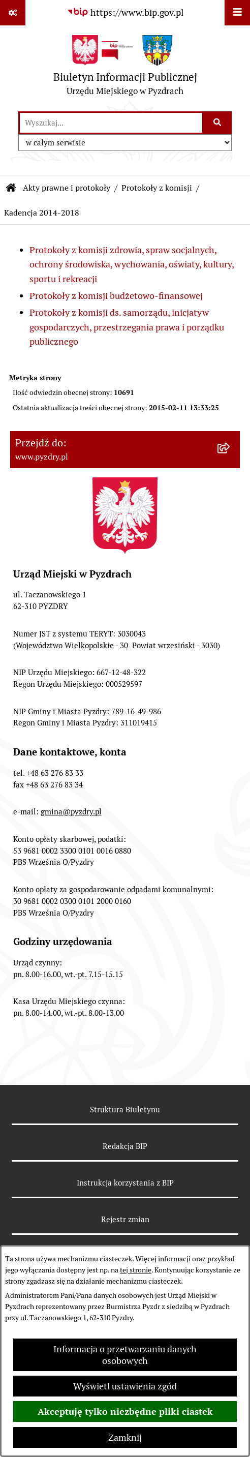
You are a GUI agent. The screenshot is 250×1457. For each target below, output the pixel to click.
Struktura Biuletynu (125, 1109)
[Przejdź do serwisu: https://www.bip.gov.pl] (125, 12)
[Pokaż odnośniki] (12, 12)
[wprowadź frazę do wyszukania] (111, 122)
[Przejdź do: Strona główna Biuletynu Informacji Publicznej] (11, 188)
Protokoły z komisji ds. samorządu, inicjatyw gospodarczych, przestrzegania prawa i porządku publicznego (126, 327)
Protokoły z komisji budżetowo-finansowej (116, 295)
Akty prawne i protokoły (66, 188)
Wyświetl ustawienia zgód (125, 1386)
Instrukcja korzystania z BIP (125, 1183)
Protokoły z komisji (156, 188)
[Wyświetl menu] (237, 12)
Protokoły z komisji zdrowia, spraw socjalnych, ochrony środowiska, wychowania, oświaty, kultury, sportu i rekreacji (131, 264)
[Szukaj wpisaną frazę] (218, 122)
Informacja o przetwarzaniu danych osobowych (125, 1355)
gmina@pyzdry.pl (71, 811)
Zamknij (125, 1437)
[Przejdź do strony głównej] (125, 68)
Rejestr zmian (125, 1219)
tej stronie (135, 1269)
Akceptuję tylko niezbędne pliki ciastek (125, 1411)
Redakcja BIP (125, 1146)
